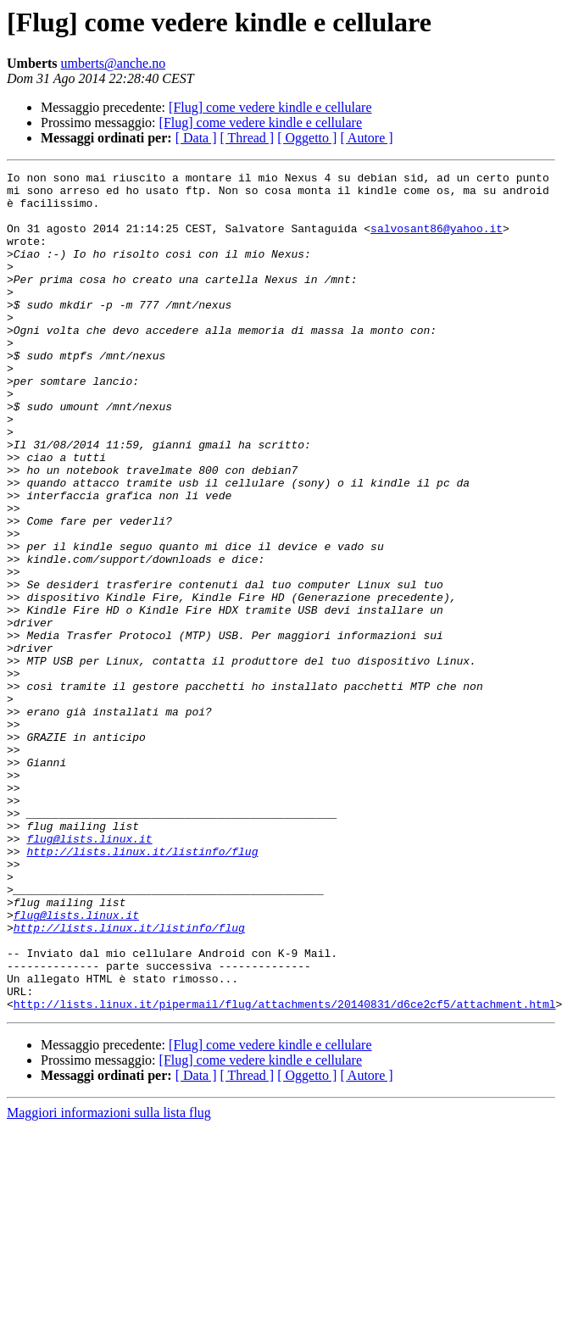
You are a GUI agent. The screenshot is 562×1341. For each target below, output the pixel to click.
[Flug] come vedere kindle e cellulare (270, 107)
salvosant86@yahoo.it (436, 240)
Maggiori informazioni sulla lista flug (109, 1280)
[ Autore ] (366, 138)
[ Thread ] (247, 138)
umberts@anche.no (113, 63)
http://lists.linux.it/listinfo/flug (142, 988)
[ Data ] (196, 138)
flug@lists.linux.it (89, 973)
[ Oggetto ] (307, 138)
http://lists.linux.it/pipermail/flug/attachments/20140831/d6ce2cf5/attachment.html (285, 1171)
